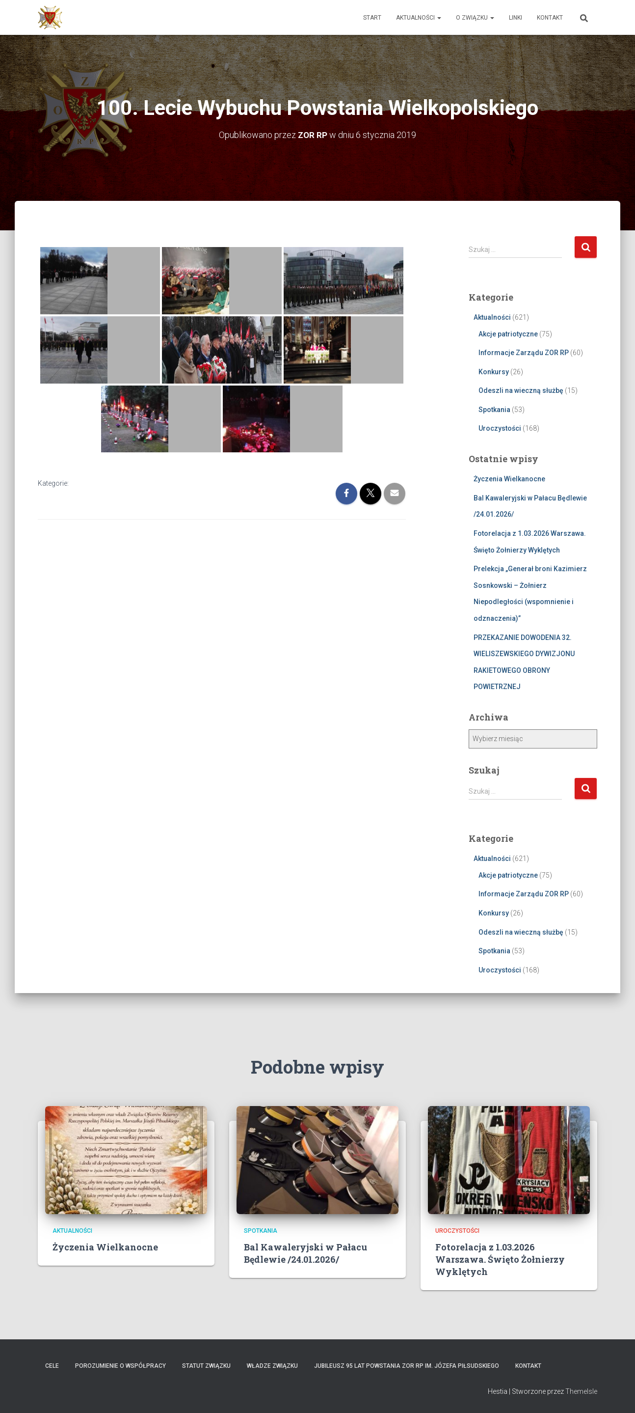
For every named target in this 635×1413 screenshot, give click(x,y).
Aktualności (418, 17)
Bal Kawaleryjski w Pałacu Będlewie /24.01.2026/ (305, 1253)
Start (372, 17)
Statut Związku (206, 1365)
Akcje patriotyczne (508, 333)
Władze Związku (272, 1365)
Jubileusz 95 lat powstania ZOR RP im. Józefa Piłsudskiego (406, 1365)
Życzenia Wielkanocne (509, 479)
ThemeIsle (581, 1391)
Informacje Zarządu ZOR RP (523, 353)
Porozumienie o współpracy (120, 1365)
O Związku (475, 17)
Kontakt (550, 17)
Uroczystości (499, 428)
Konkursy (493, 371)
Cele (52, 1365)
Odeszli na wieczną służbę (520, 390)
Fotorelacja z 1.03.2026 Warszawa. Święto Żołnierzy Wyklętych (500, 1259)
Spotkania (494, 409)
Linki (515, 17)
